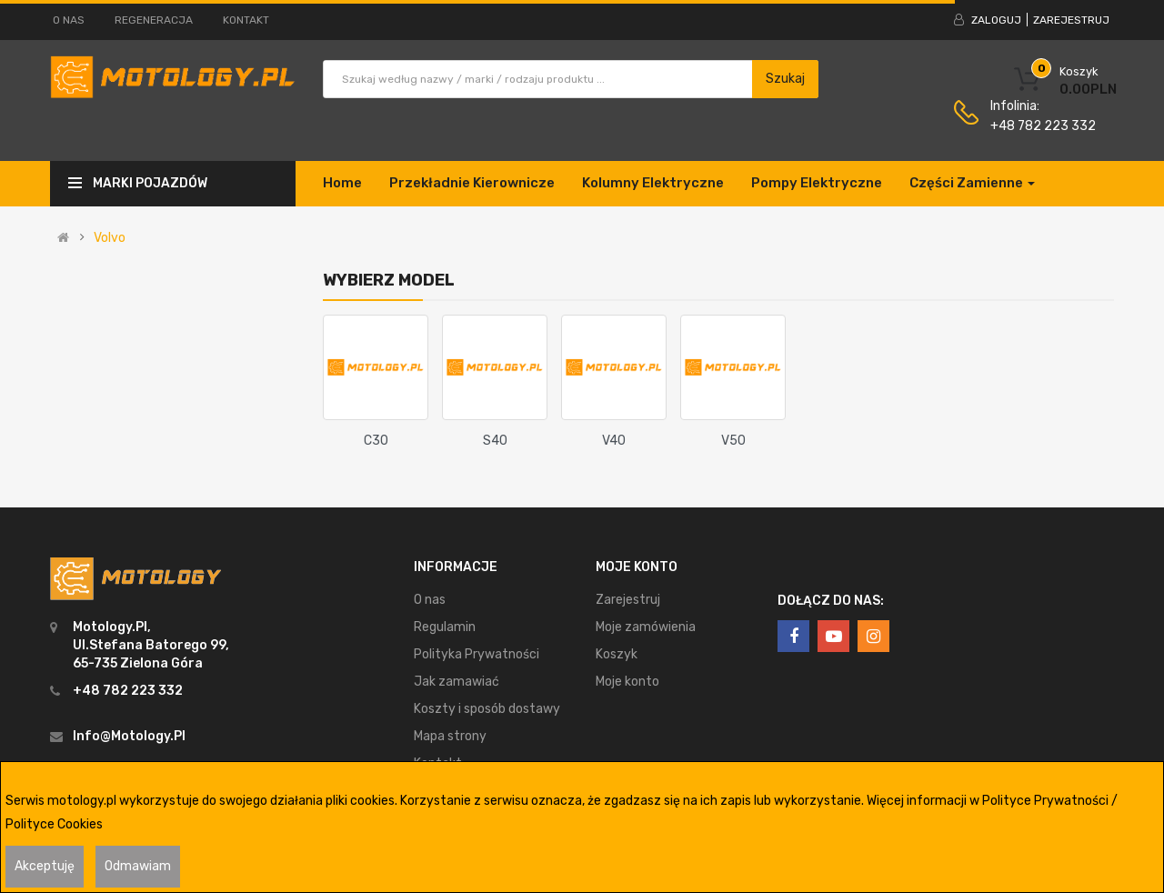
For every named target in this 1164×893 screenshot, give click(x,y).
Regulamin (445, 627)
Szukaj (785, 78)
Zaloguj (996, 20)
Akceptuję (45, 866)
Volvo (109, 238)
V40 (614, 440)
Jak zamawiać (456, 681)
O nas (69, 20)
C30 (376, 440)
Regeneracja (154, 20)
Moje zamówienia (646, 627)
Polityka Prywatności (476, 654)
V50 (733, 440)
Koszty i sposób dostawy (487, 709)
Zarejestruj (1071, 20)
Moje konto (627, 681)
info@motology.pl (129, 736)
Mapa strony (450, 736)
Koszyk (616, 654)
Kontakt (246, 20)
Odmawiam (138, 866)
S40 (495, 440)
